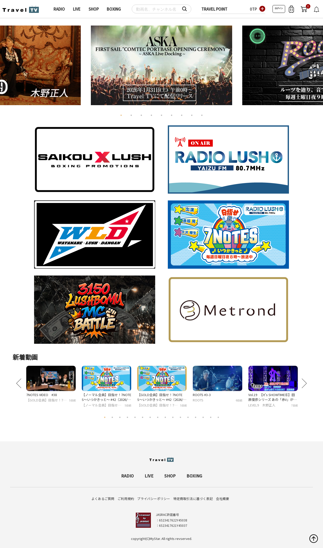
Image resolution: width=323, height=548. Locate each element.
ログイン (279, 8)
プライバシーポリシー (153, 498)
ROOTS (198, 400)
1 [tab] (121, 115)
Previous (9, 63)
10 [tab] (172, 417)
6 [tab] (171, 115)
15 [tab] (210, 417)
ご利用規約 (126, 498)
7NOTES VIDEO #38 (41, 394)
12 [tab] (188, 417)
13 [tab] (195, 417)
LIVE (76, 9)
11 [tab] (180, 417)
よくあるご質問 (102, 498)
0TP (253, 9)
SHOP (94, 9)
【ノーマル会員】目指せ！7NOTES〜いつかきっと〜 (102, 405)
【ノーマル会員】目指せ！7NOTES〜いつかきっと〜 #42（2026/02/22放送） (106, 397)
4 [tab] (151, 115)
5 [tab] (161, 115)
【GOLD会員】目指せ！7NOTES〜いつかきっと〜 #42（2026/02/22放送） (161, 397)
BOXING (114, 9)
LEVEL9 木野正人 (261, 405)
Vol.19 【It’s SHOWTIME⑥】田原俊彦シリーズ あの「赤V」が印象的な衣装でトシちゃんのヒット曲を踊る (273, 397)
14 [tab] (203, 417)
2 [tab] (131, 115)
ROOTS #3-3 (202, 394)
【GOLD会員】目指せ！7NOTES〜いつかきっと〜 (47, 400)
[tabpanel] (161, 65)
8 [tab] (191, 115)
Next (313, 63)
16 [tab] (218, 417)
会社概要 (222, 498)
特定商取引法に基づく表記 (193, 498)
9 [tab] (201, 115)
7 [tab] (181, 115)
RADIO (59, 9)
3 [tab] (141, 115)
